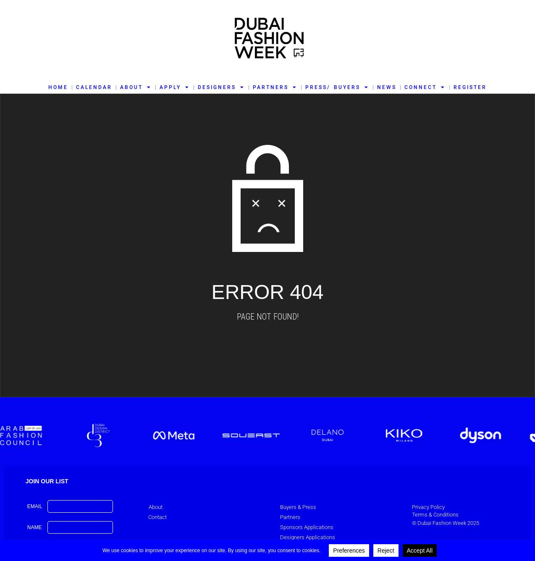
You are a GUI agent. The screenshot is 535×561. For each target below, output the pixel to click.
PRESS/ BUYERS (337, 87)
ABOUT (136, 87)
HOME (58, 87)
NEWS (386, 87)
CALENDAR (94, 87)
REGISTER (470, 87)
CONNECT (425, 87)
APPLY (175, 87)
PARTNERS (275, 87)
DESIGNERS (221, 87)
